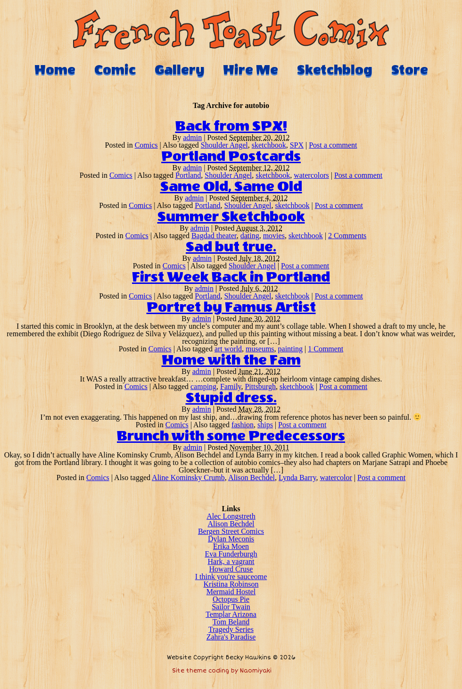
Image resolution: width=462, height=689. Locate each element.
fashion (242, 425)
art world (228, 349)
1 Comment (325, 349)
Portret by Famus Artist (231, 307)
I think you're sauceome (231, 577)
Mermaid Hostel (231, 592)
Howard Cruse (231, 569)
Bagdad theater (214, 236)
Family (230, 386)
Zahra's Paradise (231, 637)
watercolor (336, 477)
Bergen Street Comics (231, 531)
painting (290, 349)
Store (409, 70)
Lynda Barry (297, 477)
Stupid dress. (231, 398)
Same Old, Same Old (231, 187)
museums (260, 349)
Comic (115, 70)
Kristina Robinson (231, 584)
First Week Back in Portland (231, 277)
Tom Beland (231, 622)
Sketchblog (334, 70)
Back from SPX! (231, 126)
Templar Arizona (231, 614)
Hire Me (250, 70)
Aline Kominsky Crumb (188, 477)
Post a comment (333, 145)
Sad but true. (231, 247)
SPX (297, 145)
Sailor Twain (231, 607)
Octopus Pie (231, 599)
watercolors (311, 175)
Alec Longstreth (231, 516)
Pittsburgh (260, 386)
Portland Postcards (231, 157)
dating (249, 236)
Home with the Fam (231, 360)
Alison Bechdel (251, 477)
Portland (188, 175)
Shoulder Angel (224, 145)
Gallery (179, 70)
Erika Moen (231, 546)
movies (274, 236)
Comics (146, 145)
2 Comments (347, 236)
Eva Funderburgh (231, 554)
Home (54, 70)
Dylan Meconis (231, 539)
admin (192, 137)
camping (203, 386)
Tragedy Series (231, 629)
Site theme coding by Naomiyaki (222, 670)
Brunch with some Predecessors (231, 436)
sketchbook (269, 145)
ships (265, 425)
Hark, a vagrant (230, 561)
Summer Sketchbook (231, 217)
